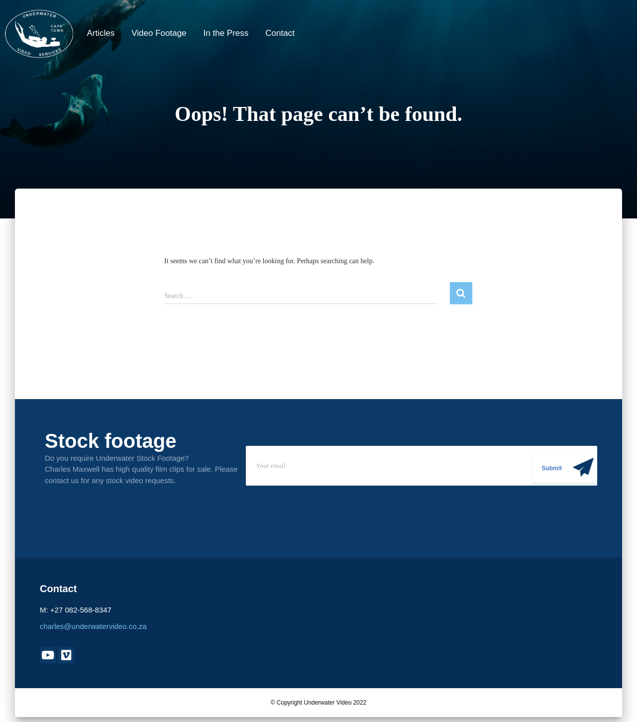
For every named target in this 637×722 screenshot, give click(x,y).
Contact (280, 33)
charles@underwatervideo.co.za (93, 626)
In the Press (226, 33)
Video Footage (158, 33)
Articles (101, 33)
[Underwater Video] (39, 34)
